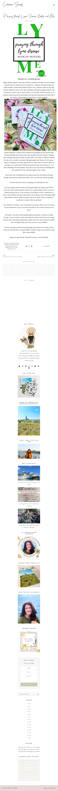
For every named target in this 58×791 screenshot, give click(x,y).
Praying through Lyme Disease (15, 155)
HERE (44, 222)
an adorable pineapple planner (42, 90)
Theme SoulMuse (49, 788)
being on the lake (29, 95)
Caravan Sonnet (13, 5)
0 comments (46, 246)
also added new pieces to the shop (16, 90)
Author (6, 243)
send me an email (35, 197)
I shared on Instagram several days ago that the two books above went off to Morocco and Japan (29, 162)
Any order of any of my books (35, 167)
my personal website (41, 155)
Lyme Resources (14, 243)
